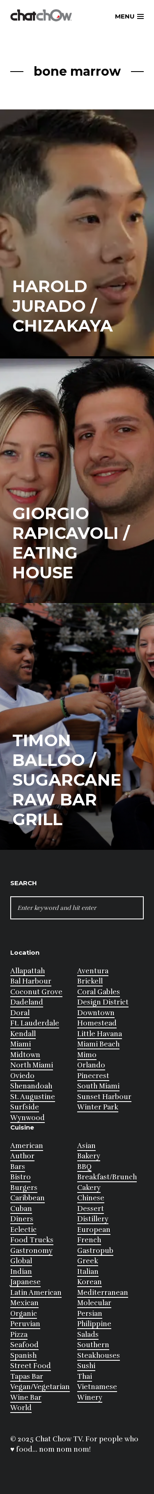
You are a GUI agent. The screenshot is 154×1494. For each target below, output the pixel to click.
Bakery (88, 1156)
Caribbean (27, 1198)
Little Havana (99, 1034)
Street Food (30, 1366)
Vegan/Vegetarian (40, 1387)
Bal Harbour (30, 981)
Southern (93, 1345)
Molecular (94, 1303)
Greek (87, 1261)
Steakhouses (98, 1355)
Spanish (23, 1355)
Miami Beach (98, 1044)
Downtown (96, 1013)
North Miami (31, 1065)
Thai (84, 1376)
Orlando (91, 1065)
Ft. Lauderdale (34, 1023)
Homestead (97, 1023)
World (21, 1408)
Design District (103, 1002)
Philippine (94, 1324)
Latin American (36, 1292)
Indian (21, 1271)
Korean (89, 1282)
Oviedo (22, 1076)
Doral (20, 1013)
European (93, 1229)
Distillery (92, 1219)
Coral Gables (98, 992)
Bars (17, 1166)
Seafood (24, 1345)
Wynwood (27, 1118)
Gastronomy (31, 1250)
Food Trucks (31, 1240)
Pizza (19, 1334)
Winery (89, 1397)
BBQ (84, 1166)
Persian (89, 1313)
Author (22, 1156)
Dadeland (26, 1002)
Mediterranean (102, 1292)
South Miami (98, 1086)
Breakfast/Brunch (107, 1177)
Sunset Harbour (104, 1097)
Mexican (24, 1303)
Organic (23, 1313)
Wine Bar (25, 1397)
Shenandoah (31, 1086)
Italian (88, 1271)
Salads (88, 1334)
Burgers (23, 1187)
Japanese (25, 1282)
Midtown (25, 1055)
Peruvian (25, 1324)
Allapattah (27, 971)
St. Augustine (32, 1097)
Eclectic (23, 1229)
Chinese (90, 1198)
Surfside (24, 1107)
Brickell (90, 981)
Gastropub (95, 1250)
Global (21, 1261)
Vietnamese (97, 1387)
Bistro (20, 1177)
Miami (20, 1044)
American (26, 1145)
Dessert (90, 1208)
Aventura (92, 971)
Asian (86, 1145)
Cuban (21, 1208)
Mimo (87, 1055)
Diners (21, 1219)
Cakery (89, 1187)
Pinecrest (93, 1076)
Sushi (86, 1366)
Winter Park (97, 1107)
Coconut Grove (36, 992)
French (89, 1240)
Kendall (23, 1034)
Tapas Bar (26, 1376)
